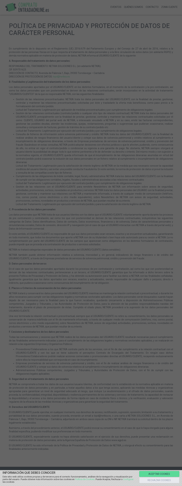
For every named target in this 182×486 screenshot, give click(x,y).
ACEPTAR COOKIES (159, 474)
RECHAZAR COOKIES (159, 480)
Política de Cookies (84, 479)
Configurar (128, 479)
